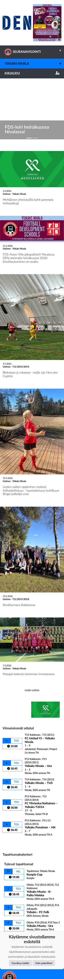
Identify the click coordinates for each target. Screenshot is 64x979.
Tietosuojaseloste (14, 926)
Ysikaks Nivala (34, 63)
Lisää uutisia (32, 625)
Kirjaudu (32, 73)
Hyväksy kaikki (20, 963)
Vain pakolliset (44, 963)
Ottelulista (11, 777)
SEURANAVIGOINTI (34, 50)
